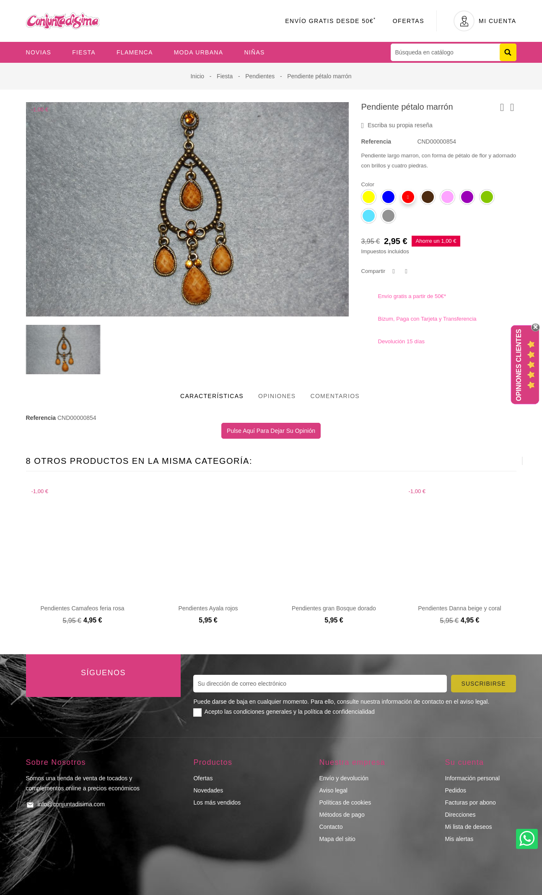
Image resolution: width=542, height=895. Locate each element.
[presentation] (502, 461)
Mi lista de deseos (468, 826)
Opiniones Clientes (518, 365)
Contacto (330, 826)
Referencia (376, 141)
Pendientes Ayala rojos (208, 608)
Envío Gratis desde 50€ (330, 21)
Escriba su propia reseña (397, 125)
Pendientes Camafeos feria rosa (82, 608)
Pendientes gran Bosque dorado (334, 608)
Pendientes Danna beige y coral (459, 608)
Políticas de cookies (345, 802)
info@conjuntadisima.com (71, 804)
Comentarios (335, 396)
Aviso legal (333, 790)
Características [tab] (212, 396)
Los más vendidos (217, 802)
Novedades (208, 790)
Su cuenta (464, 762)
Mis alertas (459, 839)
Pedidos (455, 790)
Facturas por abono (470, 802)
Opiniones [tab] (277, 396)
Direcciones (460, 814)
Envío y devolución (343, 778)
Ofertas (408, 21)
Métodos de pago (341, 814)
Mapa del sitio (337, 839)
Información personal (472, 778)
